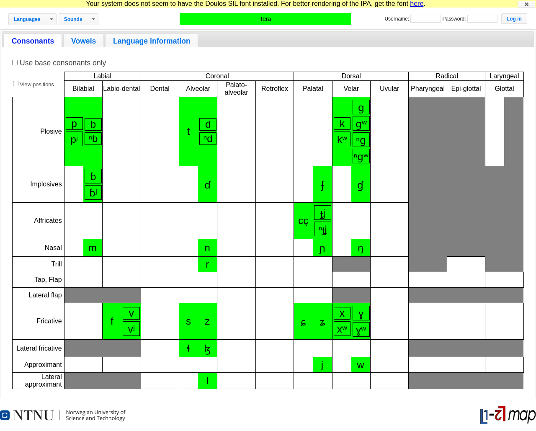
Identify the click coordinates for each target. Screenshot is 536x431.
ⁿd (208, 138)
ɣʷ (361, 330)
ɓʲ (93, 193)
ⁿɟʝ (322, 229)
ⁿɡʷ (360, 156)
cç (303, 220)
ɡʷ (361, 123)
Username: (397, 19)
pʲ (73, 139)
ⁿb (93, 138)
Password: (454, 19)
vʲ (131, 329)
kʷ (342, 139)
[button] (526, 4)
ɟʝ (322, 213)
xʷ (342, 329)
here (416, 3)
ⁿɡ (361, 140)
